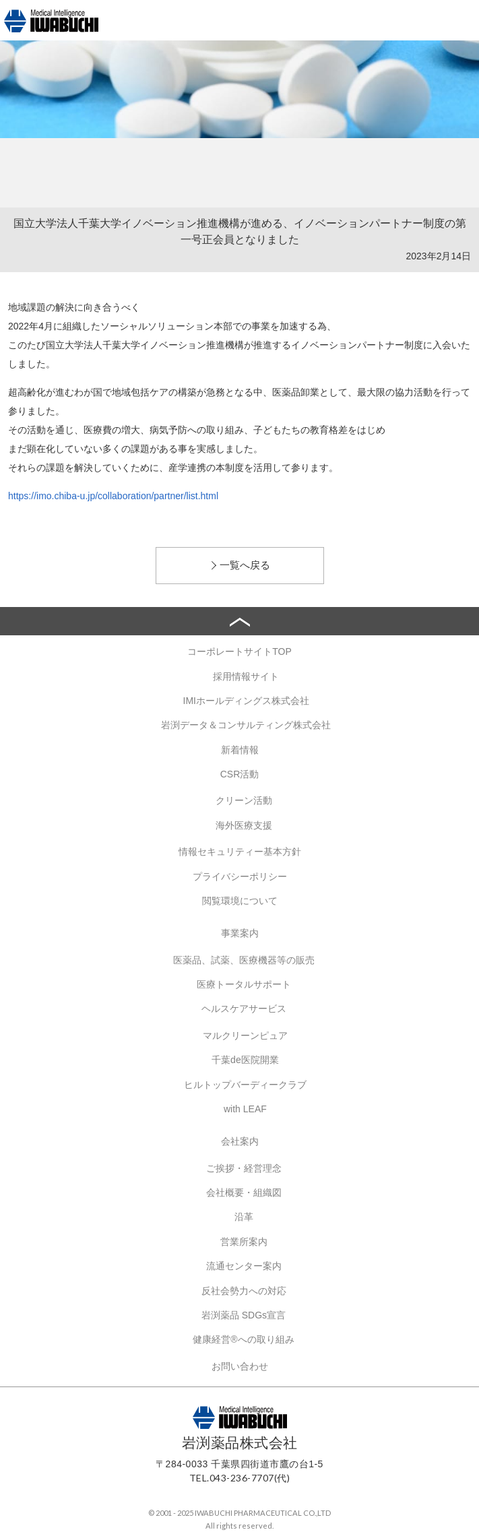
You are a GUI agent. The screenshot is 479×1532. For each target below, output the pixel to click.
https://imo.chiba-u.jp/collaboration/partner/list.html (113, 495)
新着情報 (240, 749)
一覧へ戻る (245, 565)
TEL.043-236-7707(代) (239, 1477)
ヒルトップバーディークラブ (245, 1084)
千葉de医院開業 (245, 1059)
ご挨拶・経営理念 (244, 1168)
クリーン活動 (244, 800)
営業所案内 (243, 1241)
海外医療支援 (244, 825)
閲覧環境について (240, 900)
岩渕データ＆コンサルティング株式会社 (246, 725)
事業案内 (240, 933)
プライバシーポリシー (240, 876)
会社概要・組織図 (244, 1192)
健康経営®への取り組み (243, 1339)
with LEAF (245, 1109)
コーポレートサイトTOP (239, 651)
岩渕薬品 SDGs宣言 (243, 1315)
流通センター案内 (244, 1265)
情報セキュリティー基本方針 (240, 851)
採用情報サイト (246, 676)
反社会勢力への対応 (243, 1290)
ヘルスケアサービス (243, 1008)
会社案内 (240, 1141)
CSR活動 (239, 774)
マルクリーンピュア (245, 1035)
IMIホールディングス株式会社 (246, 700)
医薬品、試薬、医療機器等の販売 (244, 960)
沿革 (243, 1216)
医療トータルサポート (244, 984)
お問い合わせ (240, 1366)
